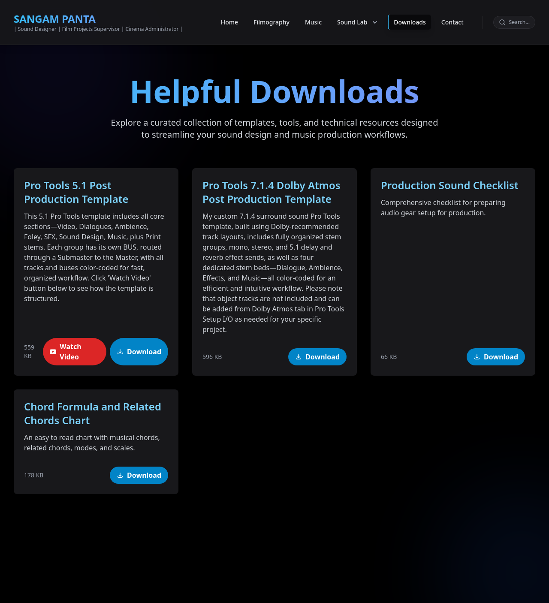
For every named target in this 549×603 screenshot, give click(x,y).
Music (313, 15)
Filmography (271, 15)
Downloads (409, 15)
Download (139, 351)
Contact (452, 15)
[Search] (514, 15)
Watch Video (65, 352)
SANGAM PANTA (55, 12)
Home (229, 15)
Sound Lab (358, 15)
